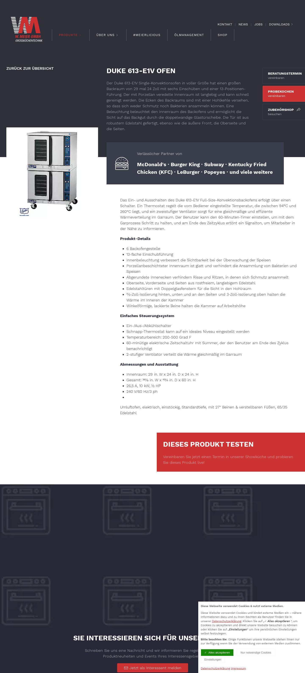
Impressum (238, 668)
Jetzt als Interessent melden (152, 665)
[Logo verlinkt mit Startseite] (27, 29)
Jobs (258, 24)
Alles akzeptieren (219, 652)
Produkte (71, 35)
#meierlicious (147, 35)
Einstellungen (212, 659)
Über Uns (107, 35)
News (243, 24)
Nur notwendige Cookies (256, 652)
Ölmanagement (189, 35)
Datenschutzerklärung (226, 621)
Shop (222, 35)
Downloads (279, 24)
